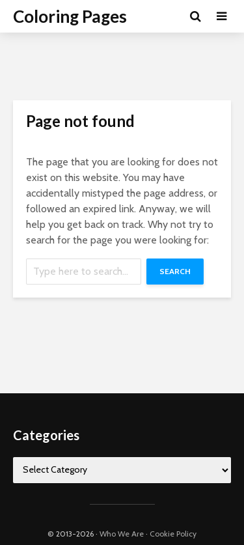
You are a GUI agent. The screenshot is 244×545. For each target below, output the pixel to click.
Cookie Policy (173, 533)
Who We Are (122, 533)
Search (175, 271)
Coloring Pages (70, 16)
